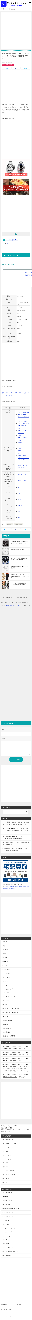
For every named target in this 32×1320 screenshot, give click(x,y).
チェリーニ (21, 442)
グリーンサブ (6, 1178)
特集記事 (5, 1016)
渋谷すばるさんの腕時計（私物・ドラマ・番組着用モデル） (9, 597)
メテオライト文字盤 (8, 1170)
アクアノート (21, 451)
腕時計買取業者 (7, 1032)
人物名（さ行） (18, 524)
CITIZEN (5, 942)
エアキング (21, 435)
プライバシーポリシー (7, 1309)
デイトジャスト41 (8, 1247)
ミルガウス (21, 433)
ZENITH (5, 961)
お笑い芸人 (10, 524)
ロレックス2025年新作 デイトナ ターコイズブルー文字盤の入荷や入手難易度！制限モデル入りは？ (16, 830)
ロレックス (6, 1004)
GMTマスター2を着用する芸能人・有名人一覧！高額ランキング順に (20, 584)
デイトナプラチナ (22, 421)
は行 (25, 393)
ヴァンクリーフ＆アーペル (10, 1012)
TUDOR (5, 957)
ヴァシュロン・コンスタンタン (11, 1008)
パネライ (20, 505)
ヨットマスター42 (10, 1232)
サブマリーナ (21, 428)
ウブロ (19, 499)
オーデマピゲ (6, 969)
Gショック (6, 946)
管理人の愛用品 (7, 1020)
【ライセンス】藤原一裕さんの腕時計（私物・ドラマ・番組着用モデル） (20, 559)
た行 (16, 393)
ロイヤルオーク (22, 474)
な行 (20, 393)
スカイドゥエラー (22, 437)
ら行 (10, 395)
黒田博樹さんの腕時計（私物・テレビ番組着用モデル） (20, 567)
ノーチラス (21, 448)
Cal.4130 (5, 1163)
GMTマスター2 (22, 425)
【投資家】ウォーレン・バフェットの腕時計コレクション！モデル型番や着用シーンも (20, 576)
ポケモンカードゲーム (9, 996)
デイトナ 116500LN (23, 412)
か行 (7, 393)
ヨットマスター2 (7, 1236)
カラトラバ (21, 453)
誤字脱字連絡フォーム (13, 605)
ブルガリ (20, 517)
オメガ (19, 493)
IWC (19, 487)
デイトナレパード (11, 244)
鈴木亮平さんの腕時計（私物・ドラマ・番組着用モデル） (24, 597)
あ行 (3, 393)
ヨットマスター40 (10, 1228)
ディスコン (6, 1167)
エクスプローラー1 (8, 1212)
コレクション (6, 977)
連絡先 (19, 1305)
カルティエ (21, 511)
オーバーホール (7, 1159)
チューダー (6, 981)
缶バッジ (5, 1024)
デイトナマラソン (8, 1147)
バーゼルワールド (8, 989)
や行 (6, 395)
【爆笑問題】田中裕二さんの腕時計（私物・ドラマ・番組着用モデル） (19, 542)
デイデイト (21, 440)
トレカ (5, 985)
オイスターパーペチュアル (10, 1251)
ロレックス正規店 (8, 1139)
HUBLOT (5, 949)
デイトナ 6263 (22, 414)
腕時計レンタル (7, 1028)
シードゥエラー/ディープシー (11, 1208)
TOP (10, 1126)
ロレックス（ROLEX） (11, 240)
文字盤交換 (6, 1151)
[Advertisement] (16, 30)
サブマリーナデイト (8, 1200)
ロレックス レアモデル (9, 1143)
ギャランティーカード (9, 1174)
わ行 (15, 395)
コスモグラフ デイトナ (9, 1192)
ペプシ (5, 1182)
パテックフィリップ (8, 993)
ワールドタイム (22, 455)
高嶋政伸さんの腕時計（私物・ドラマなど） (20, 550)
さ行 (12, 393)
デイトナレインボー (23, 423)
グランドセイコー (8, 973)
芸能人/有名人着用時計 (7, 64)
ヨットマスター (22, 430)
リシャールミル (22, 480)
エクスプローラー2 (8, 1216)
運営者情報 (4, 1305)
